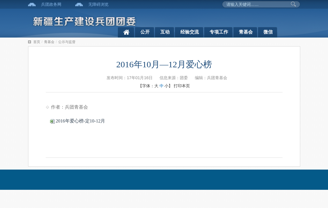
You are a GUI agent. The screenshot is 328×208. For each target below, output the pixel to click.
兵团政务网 (51, 4)
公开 (145, 31)
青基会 (246, 31)
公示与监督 (67, 42)
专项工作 (219, 31)
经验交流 (189, 31)
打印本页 (182, 85)
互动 (165, 31)
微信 (268, 31)
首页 (36, 42)
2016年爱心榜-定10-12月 (77, 120)
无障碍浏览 (98, 4)
